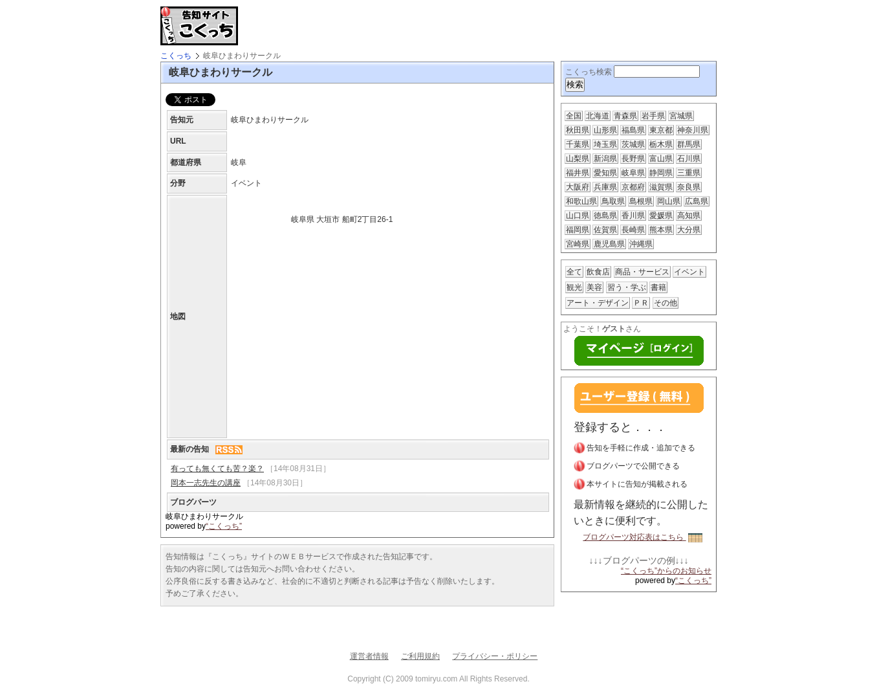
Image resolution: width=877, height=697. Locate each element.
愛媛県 (661, 215)
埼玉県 (605, 144)
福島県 (633, 130)
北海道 (597, 115)
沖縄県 (641, 244)
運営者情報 (369, 656)
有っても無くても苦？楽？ (217, 468)
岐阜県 (633, 172)
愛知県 (605, 172)
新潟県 (605, 158)
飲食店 (598, 271)
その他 (665, 302)
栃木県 (661, 144)
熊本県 (661, 229)
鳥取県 (613, 201)
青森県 (625, 115)
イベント (689, 271)
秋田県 (577, 130)
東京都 (661, 130)
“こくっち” (224, 526)
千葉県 (577, 144)
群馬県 (688, 144)
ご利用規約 (420, 656)
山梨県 (577, 158)
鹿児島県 (609, 244)
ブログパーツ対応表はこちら (642, 537)
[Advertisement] (395, 25)
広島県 (696, 201)
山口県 (577, 215)
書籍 (658, 287)
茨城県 (633, 144)
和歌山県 (581, 201)
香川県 (633, 215)
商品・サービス (642, 271)
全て (574, 271)
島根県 (641, 201)
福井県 (577, 172)
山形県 (605, 130)
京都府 (633, 187)
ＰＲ (641, 302)
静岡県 (661, 172)
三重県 (688, 172)
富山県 (661, 158)
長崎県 (633, 229)
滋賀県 (661, 187)
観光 (574, 287)
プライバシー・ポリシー (494, 656)
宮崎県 (577, 244)
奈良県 (688, 187)
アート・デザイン (598, 302)
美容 (594, 287)
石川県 (688, 158)
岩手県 (653, 115)
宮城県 (681, 115)
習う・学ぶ (626, 287)
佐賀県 (605, 229)
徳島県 (605, 215)
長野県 (633, 158)
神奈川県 (692, 130)
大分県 (688, 229)
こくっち (175, 55)
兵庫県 (605, 187)
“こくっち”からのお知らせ (666, 570)
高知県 (688, 215)
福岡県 (577, 229)
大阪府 (577, 187)
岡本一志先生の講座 (206, 482)
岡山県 (668, 201)
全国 (573, 115)
